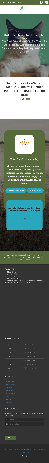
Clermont (22, 180)
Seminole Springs (27, 176)
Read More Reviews (15, 190)
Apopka (32, 180)
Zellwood (37, 173)
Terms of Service (32, 449)
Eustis (19, 173)
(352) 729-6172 (10, 276)
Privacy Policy (21, 449)
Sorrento (12, 176)
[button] (21, 235)
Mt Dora (18, 169)
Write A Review (35, 190)
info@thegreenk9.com (12, 278)
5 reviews (24, 144)
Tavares (27, 173)
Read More (24, 99)
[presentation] (16, 430)
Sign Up (10, 438)
